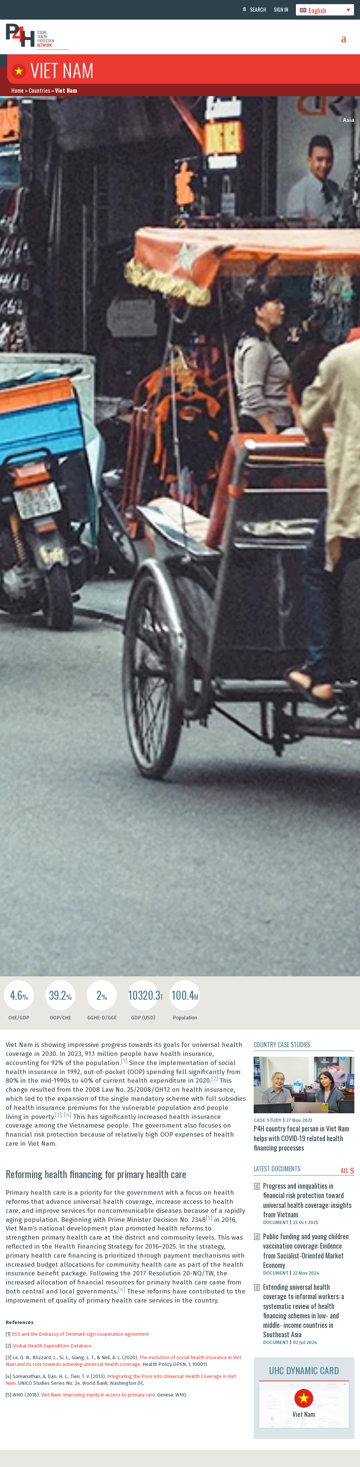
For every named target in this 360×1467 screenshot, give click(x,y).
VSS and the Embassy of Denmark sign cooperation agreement (80, 1334)
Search (258, 9)
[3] (58, 1114)
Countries (39, 90)
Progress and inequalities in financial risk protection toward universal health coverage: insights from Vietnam (307, 1200)
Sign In (281, 9)
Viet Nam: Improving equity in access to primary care (98, 1395)
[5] (209, 1217)
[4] (67, 1114)
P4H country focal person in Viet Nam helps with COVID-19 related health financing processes (301, 1137)
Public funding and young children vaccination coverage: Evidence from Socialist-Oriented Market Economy (306, 1250)
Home (17, 90)
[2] (215, 1078)
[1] (125, 1060)
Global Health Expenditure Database (52, 1346)
